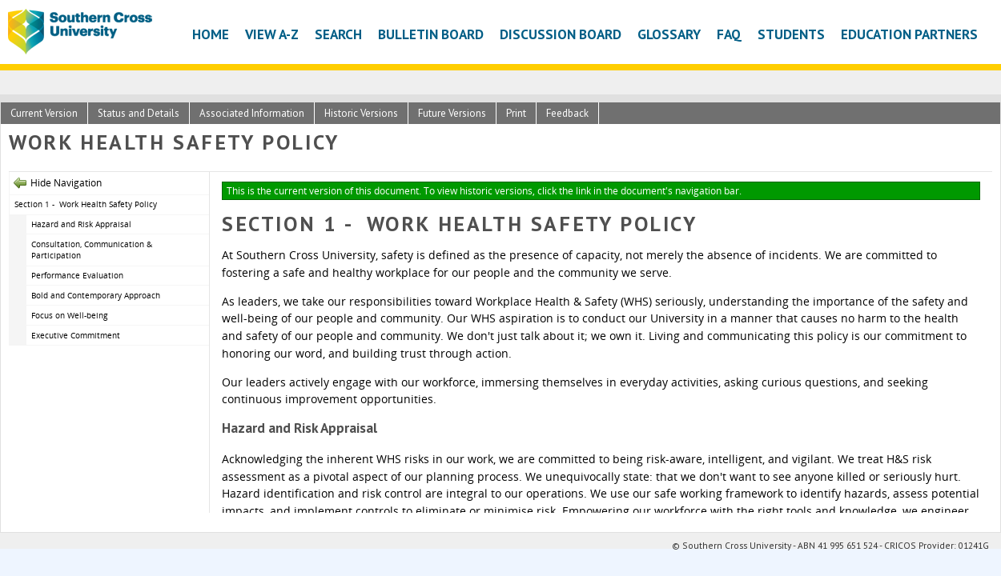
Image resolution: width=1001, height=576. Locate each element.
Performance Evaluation (77, 275)
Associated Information (251, 113)
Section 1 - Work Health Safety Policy (85, 204)
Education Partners (909, 34)
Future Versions (452, 113)
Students (791, 34)
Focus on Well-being (69, 315)
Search (338, 34)
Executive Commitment (75, 335)
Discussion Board (560, 34)
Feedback (567, 113)
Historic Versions (361, 113)
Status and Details (138, 113)
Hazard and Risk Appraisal (81, 224)
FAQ (729, 34)
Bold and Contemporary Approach (95, 295)
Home (210, 34)
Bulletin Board (431, 34)
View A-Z (272, 34)
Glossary (669, 34)
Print (516, 113)
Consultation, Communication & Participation (91, 250)
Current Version (44, 113)
